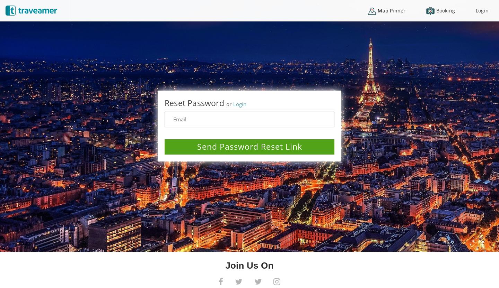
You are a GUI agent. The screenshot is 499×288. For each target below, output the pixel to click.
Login (482, 10)
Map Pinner (386, 11)
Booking (440, 11)
